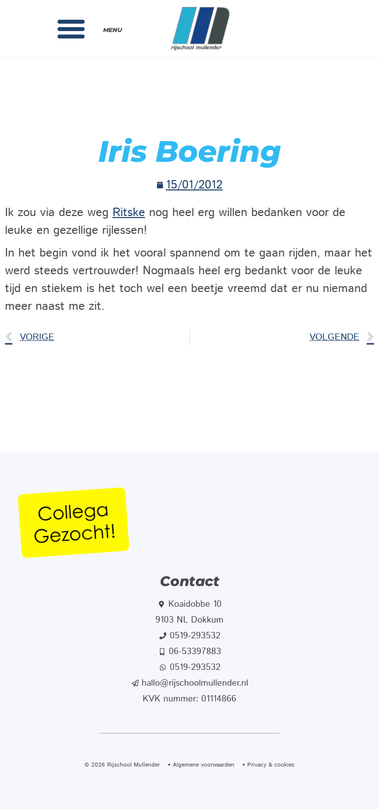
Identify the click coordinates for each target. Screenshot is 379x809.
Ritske (129, 212)
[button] (71, 28)
